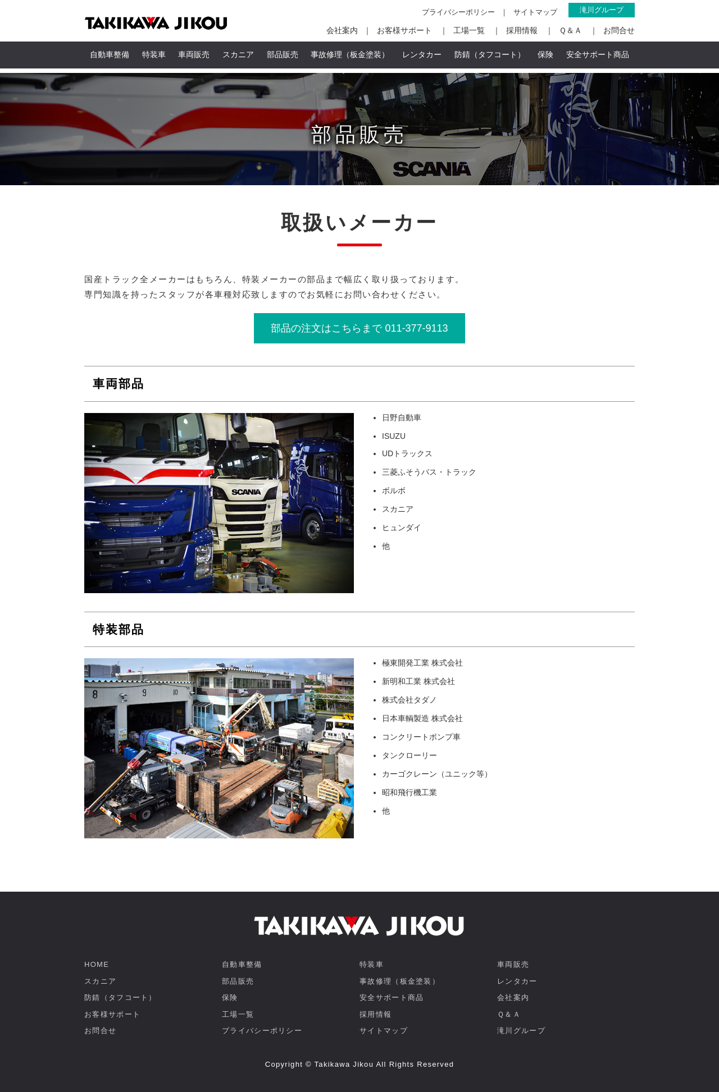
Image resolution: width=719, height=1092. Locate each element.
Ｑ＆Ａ (570, 30)
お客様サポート (404, 30)
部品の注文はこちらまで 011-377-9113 (359, 328)
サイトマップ (535, 12)
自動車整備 (109, 54)
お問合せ (619, 30)
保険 (545, 54)
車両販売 (194, 54)
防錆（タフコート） (489, 54)
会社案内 (342, 30)
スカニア (238, 54)
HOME (96, 964)
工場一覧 (469, 30)
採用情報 (522, 30)
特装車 (154, 54)
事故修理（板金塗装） (350, 54)
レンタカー (422, 54)
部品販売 (282, 54)
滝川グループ (602, 10)
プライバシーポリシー (458, 12)
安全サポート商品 (597, 54)
